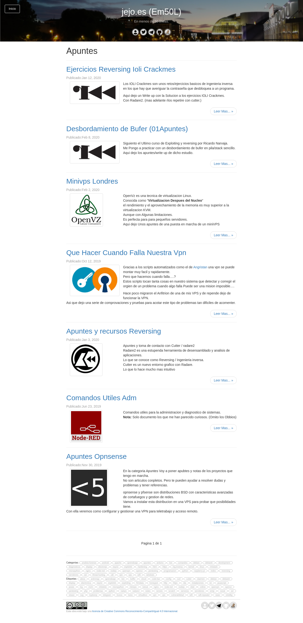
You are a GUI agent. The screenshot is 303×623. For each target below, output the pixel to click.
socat (222, 591)
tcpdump (93, 595)
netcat (145, 587)
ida (184, 583)
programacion (170, 571)
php (85, 591)
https (164, 567)
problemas (98, 591)
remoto (159, 591)
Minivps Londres (92, 181)
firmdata (140, 583)
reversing (226, 571)
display (89, 567)
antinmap (95, 579)
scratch (172, 591)
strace (71, 595)
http (165, 583)
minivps (133, 587)
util (112, 575)
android (105, 563)
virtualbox (142, 595)
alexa (82, 579)
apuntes (147, 563)
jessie (71, 587)
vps (130, 575)
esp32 (115, 567)
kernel (191, 567)
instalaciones (198, 583)
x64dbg (229, 595)
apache (118, 563)
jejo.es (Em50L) (151, 12)
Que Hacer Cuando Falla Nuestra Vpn (126, 252)
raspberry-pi (199, 571)
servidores (73, 575)
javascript (222, 583)
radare (124, 591)
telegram (107, 595)
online (202, 587)
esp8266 (128, 567)
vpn (121, 575)
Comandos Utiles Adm (101, 398)
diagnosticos (74, 567)
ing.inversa (178, 567)
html (154, 567)
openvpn (126, 571)
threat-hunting (99, 575)
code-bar (156, 579)
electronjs (102, 567)
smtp (212, 591)
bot (170, 563)
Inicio (12, 8)
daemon (201, 579)
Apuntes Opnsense (96, 456)
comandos (182, 563)
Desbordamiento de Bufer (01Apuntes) (127, 129)
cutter (188, 579)
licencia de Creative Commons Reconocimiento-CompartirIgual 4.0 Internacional (135, 611)
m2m (91, 587)
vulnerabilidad (177, 595)
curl (178, 579)
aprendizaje (132, 563)
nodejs (113, 571)
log (81, 587)
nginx (88, 571)
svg (81, 595)
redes (213, 571)
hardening (142, 567)
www (217, 595)
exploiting (126, 583)
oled (192, 587)
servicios (185, 591)
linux (202, 567)
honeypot (154, 583)
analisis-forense (89, 563)
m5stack (214, 567)
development (224, 563)
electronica (86, 583)
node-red (101, 571)
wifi (139, 575)
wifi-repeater (203, 595)
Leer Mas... (223, 111)
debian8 (209, 563)
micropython (74, 571)
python (185, 571)
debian (196, 563)
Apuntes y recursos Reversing (113, 331)
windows (150, 575)
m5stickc (103, 587)
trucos (119, 595)
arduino (160, 563)
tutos (130, 595)
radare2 (136, 591)
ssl (85, 575)
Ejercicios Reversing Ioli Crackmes (121, 69)
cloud (143, 579)
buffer (132, 579)
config (168, 579)
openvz (139, 571)
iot (210, 583)
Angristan (200, 267)
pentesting (153, 571)
